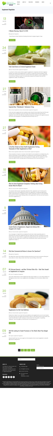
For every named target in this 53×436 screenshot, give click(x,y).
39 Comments (4, 213)
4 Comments (4, 53)
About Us (24, 2)
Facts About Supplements (15, 109)
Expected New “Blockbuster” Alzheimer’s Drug (21, 107)
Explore (19, 2)
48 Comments (4, 175)
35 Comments (4, 256)
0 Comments (4, 24)
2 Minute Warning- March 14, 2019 (18, 31)
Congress (11, 335)
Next (33, 350)
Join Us (18, 4)
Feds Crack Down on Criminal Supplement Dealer (22, 67)
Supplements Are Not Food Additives (19, 310)
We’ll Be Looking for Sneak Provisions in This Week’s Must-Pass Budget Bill (28, 332)
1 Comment (4, 133)
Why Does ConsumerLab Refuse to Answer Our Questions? (25, 251)
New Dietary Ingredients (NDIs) (15, 151)
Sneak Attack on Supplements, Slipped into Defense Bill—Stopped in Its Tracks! (25, 228)
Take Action (31, 2)
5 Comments (4, 336)
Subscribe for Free (40, 366)
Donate (43, 2)
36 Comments (4, 275)
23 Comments (4, 94)
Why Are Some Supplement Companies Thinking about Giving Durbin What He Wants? (25, 184)
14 (28, 350)
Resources (37, 2)
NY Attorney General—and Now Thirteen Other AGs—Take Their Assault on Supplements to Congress (29, 270)
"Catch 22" (12, 274)
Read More (12, 40)
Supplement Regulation (14, 33)
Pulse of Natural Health (14, 69)
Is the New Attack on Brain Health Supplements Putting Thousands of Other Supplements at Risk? (24, 148)
